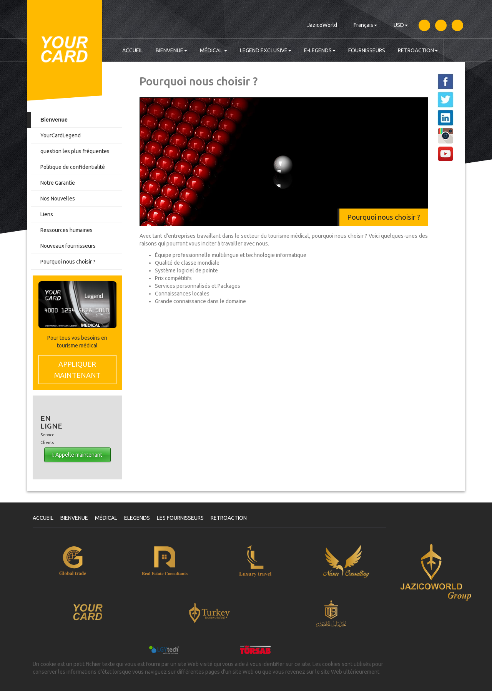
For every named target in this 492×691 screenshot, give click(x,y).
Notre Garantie (57, 183)
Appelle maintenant (77, 455)
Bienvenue (54, 120)
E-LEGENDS (320, 50)
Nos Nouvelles (57, 198)
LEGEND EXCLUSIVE (265, 50)
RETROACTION (418, 50)
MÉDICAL (213, 50)
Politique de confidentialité (72, 167)
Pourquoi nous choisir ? (67, 262)
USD (401, 25)
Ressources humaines (66, 230)
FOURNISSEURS (366, 50)
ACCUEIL (132, 50)
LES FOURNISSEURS (180, 518)
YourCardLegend (60, 135)
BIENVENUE (171, 50)
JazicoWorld (322, 25)
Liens (46, 214)
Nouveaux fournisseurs (68, 246)
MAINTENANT (77, 369)
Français (365, 25)
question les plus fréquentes (75, 151)
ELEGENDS (137, 518)
